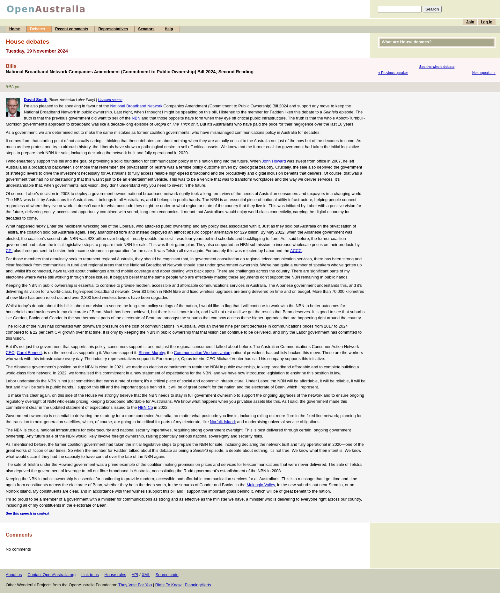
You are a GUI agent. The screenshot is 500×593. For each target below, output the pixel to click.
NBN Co (145, 407)
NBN (136, 118)
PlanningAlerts (198, 584)
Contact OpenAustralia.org (51, 574)
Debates (37, 29)
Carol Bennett (29, 352)
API (135, 574)
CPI (9, 250)
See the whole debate (437, 67)
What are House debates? (406, 42)
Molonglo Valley (261, 484)
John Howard (274, 161)
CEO (10, 352)
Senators (146, 29)
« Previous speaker (393, 73)
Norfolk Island (222, 421)
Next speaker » (484, 73)
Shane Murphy (152, 352)
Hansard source (110, 100)
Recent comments (71, 29)
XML (146, 574)
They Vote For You (135, 584)
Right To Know (168, 584)
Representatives (113, 29)
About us (14, 574)
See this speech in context (27, 513)
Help (169, 29)
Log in (486, 22)
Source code (167, 574)
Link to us (90, 574)
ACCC (296, 250)
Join (470, 22)
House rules (115, 574)
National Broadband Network (136, 106)
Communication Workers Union (202, 352)
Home (14, 29)
